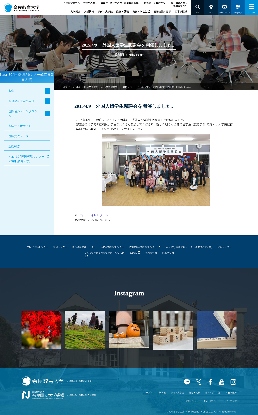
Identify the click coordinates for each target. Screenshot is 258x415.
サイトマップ (230, 400)
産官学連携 (181, 11)
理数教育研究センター (112, 247)
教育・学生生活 (141, 11)
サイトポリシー (210, 400)
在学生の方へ (90, 3)
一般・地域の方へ (178, 3)
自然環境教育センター (83, 247)
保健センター (224, 247)
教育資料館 (151, 252)
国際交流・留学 (162, 11)
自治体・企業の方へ (154, 3)
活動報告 (14, 146)
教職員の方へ (180, 5)
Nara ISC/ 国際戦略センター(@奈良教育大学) (95, 86)
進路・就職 (122, 11)
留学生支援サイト (19, 126)
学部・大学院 (105, 11)
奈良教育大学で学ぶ (21, 101)
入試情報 (89, 11)
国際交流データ (18, 136)
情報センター (60, 247)
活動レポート (130, 86)
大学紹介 (75, 11)
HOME (64, 86)
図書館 (133, 252)
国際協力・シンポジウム (22, 113)
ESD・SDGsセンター (37, 247)
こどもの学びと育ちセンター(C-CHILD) (104, 252)
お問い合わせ (191, 400)
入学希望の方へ (71, 3)
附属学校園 (168, 252)
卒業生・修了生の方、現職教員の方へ (120, 3)
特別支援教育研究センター (143, 247)
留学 (11, 91)
